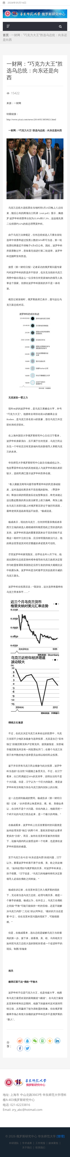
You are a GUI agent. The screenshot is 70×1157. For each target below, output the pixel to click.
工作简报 (40, 1143)
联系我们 (40, 1147)
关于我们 (27, 1147)
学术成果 (27, 1143)
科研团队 (14, 1143)
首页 (6, 35)
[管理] (61, 1136)
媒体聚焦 (53, 1143)
